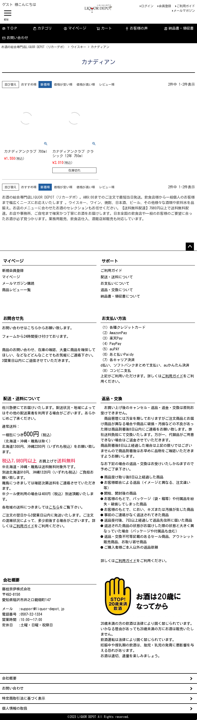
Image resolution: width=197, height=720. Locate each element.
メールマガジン (184, 10)
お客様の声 (136, 28)
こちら (32, 328)
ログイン (147, 5)
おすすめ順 (28, 84)
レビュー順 (106, 84)
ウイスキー (78, 46)
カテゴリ (42, 28)
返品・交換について (117, 290)
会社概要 (9, 678)
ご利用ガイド (185, 5)
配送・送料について (117, 277)
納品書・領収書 (179, 28)
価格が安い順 (63, 84)
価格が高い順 (85, 84)
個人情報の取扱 (14, 708)
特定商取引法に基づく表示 (23, 698)
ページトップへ (190, 247)
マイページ (75, 28)
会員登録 (165, 5)
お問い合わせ (15, 38)
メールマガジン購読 (18, 283)
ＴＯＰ (9, 28)
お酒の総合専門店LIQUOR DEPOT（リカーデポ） (33, 46)
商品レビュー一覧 (16, 290)
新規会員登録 (13, 270)
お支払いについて (115, 283)
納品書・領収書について (120, 296)
